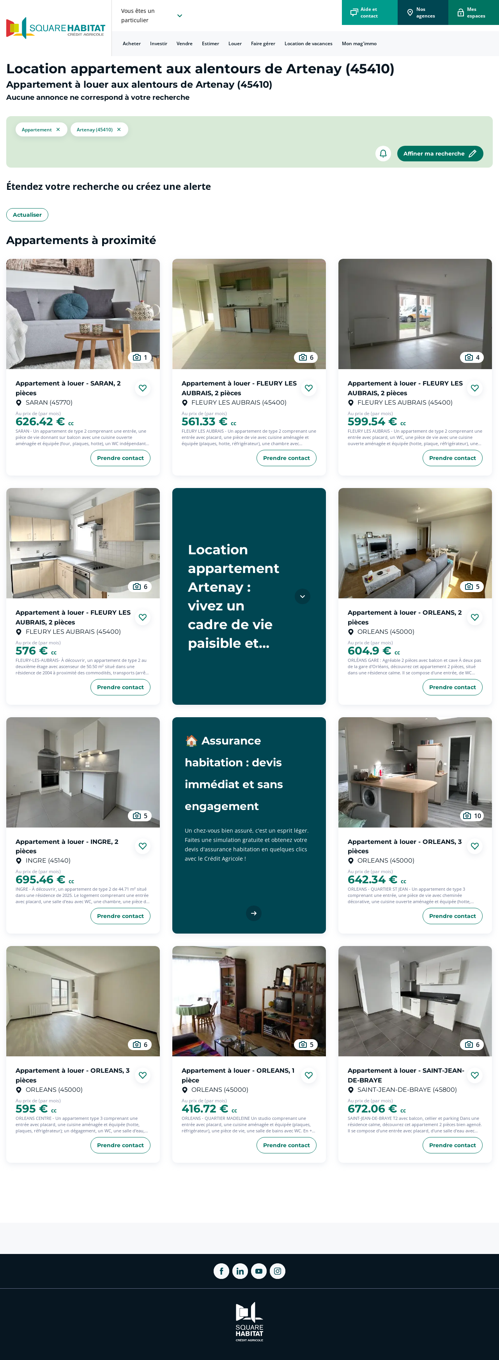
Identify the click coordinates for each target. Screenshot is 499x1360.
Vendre (185, 43)
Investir (158, 43)
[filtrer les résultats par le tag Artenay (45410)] (99, 129)
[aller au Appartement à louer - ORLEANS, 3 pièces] (415, 772)
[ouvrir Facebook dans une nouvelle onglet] (221, 1271)
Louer (235, 43)
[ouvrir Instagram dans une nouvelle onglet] (277, 1271)
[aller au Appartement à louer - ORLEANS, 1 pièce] (249, 1001)
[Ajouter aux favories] (142, 388)
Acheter (132, 43)
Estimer (210, 43)
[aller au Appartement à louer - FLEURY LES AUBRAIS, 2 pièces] (249, 314)
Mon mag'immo (359, 43)
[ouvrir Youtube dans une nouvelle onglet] (259, 1271)
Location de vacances (309, 43)
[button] (41, 129)
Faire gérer (263, 43)
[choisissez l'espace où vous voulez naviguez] (153, 15)
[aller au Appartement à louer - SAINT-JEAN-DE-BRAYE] (415, 1001)
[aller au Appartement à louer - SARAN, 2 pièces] (83, 314)
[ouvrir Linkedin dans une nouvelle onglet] (240, 1271)
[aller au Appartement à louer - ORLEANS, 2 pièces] (415, 543)
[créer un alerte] (383, 153)
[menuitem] (131, 43)
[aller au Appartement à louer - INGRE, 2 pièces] (83, 772)
